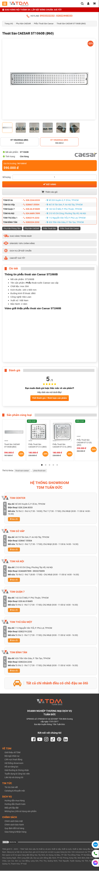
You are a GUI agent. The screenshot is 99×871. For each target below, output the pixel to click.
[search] (82, 3)
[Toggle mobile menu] (4, 4)
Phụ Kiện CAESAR (23, 23)
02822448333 (64, 15)
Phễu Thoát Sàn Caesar (43, 23)
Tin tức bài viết (11, 787)
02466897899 (24, 571)
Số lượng (7, 177)
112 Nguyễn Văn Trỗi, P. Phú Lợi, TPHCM (66, 218)
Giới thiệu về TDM (12, 753)
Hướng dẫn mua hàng (15, 801)
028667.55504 (31, 204)
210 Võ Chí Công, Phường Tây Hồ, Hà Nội (66, 213)
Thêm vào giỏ (49, 191)
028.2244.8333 (31, 200)
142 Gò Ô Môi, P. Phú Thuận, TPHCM (64, 209)
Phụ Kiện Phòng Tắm (12, 228)
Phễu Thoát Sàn (49, 228)
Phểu (28, 282)
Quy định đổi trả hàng (14, 828)
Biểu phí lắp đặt (12, 808)
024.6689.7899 (31, 213)
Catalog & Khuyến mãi (15, 791)
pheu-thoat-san (39, 471)
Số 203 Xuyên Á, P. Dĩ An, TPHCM (63, 200)
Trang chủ (9, 23)
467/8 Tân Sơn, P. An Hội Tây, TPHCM (64, 204)
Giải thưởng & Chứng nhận (17, 770)
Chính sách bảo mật (14, 821)
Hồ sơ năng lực (11, 767)
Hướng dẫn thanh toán (15, 804)
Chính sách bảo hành (14, 825)
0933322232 (47, 15)
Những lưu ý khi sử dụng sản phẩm (20, 811)
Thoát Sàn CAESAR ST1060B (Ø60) (71, 23)
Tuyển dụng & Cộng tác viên (17, 774)
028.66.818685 (31, 209)
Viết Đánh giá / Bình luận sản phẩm (49, 398)
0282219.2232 (31, 218)
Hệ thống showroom (14, 763)
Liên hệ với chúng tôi (14, 777)
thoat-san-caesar (22, 471)
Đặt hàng (49, 184)
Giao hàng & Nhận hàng (15, 832)
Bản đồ (14, 519)
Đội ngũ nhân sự (12, 756)
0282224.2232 (31, 222)
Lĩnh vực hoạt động (13, 760)
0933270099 (39, 571)
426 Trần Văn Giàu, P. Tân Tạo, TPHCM (65, 222)
